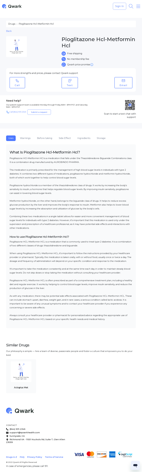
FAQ (22, 457)
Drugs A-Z (11, 457)
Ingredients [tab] (83, 138)
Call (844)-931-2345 (16, 112)
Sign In (119, 6)
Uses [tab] (10, 138)
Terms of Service (54, 457)
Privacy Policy (34, 457)
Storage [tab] (101, 138)
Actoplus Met (21, 387)
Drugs (11, 24)
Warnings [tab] (25, 138)
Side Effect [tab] (65, 138)
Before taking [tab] (44, 138)
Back (9, 31)
